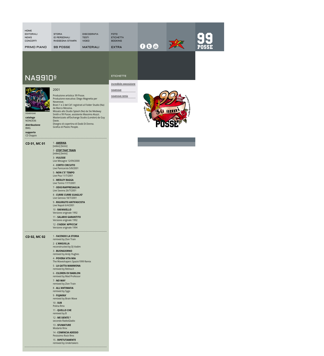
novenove (116, 89)
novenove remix (119, 95)
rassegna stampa (65, 41)
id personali (62, 38)
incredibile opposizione (123, 83)
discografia (90, 34)
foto (114, 34)
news (28, 38)
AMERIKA (61, 142)
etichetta (117, 38)
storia (58, 34)
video (86, 41)
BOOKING (116, 41)
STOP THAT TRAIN (66, 150)
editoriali (31, 34)
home (28, 31)
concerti (31, 41)
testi (85, 38)
